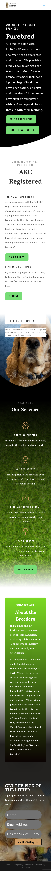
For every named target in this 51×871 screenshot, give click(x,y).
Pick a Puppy (17, 257)
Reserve (14, 296)
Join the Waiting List (22, 128)
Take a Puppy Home (21, 118)
